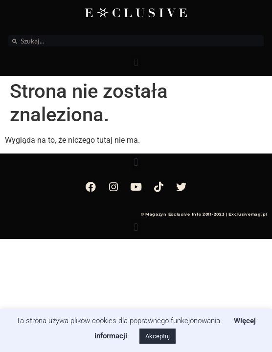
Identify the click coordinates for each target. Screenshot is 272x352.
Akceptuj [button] (157, 336)
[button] (135, 62)
